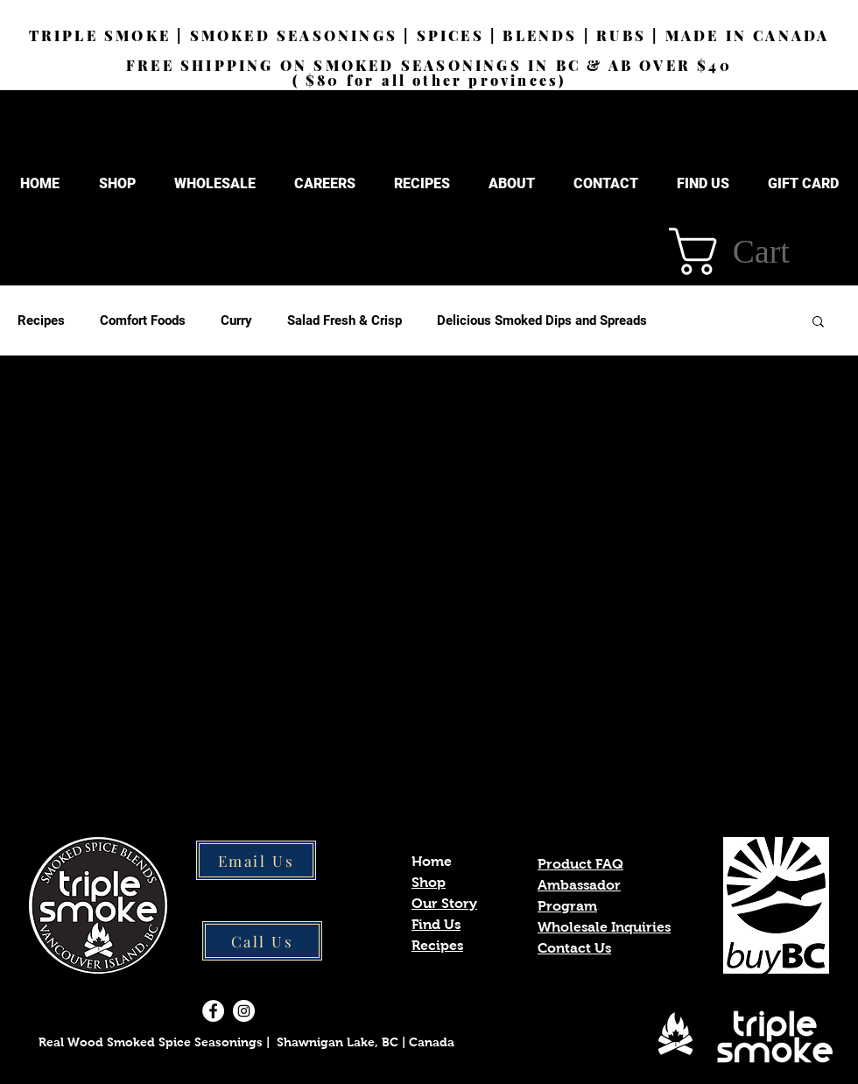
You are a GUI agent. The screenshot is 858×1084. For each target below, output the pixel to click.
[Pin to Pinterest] (145, 760)
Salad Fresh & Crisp (344, 320)
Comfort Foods (143, 320)
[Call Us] (262, 941)
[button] (511, 184)
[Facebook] (213, 1011)
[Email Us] (256, 860)
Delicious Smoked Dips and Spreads (542, 320)
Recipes (41, 320)
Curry (236, 320)
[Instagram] (244, 1011)
